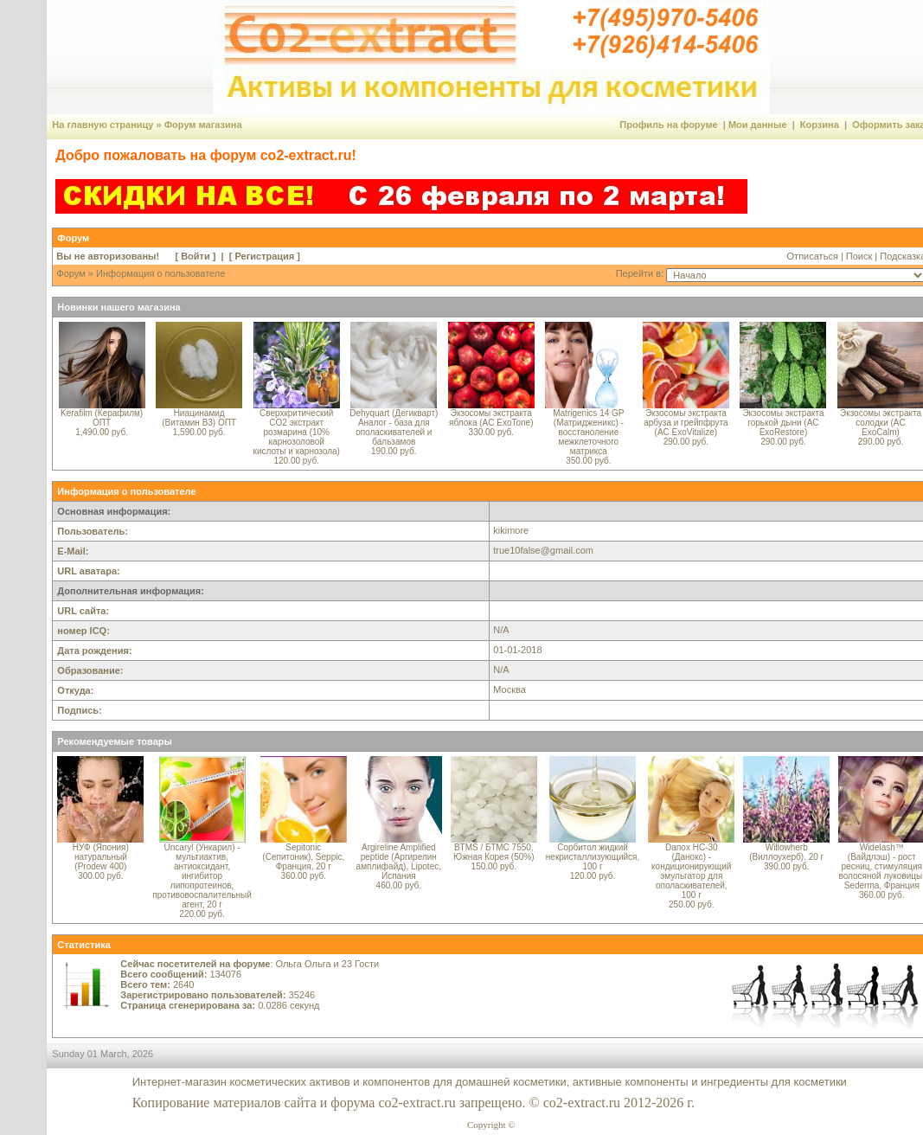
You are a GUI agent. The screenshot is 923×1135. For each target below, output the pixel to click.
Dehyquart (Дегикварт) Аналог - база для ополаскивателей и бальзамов (393, 427)
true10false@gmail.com (543, 550)
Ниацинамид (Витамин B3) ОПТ (199, 417)
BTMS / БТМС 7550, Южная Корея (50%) (493, 852)
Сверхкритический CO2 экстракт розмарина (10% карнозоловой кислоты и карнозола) (296, 432)
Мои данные (757, 124)
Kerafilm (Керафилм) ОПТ (102, 417)
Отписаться (812, 256)
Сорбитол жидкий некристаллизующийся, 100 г (592, 857)
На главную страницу (102, 124)
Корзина (819, 124)
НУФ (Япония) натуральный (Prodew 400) (101, 857)
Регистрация (264, 256)
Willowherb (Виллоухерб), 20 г (786, 852)
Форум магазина (203, 124)
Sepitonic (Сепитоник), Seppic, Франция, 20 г (303, 857)
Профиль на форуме (668, 124)
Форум (70, 273)
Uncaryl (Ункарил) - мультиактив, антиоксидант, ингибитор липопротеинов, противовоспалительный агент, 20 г (201, 876)
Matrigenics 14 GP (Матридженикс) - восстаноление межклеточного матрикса (588, 432)
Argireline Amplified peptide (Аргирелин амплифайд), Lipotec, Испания (398, 862)
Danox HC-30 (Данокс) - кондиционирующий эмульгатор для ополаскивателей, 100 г (691, 871)
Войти (195, 256)
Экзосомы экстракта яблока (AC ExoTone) (491, 417)
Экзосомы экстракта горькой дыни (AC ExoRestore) (783, 422)
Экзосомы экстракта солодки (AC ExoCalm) (880, 422)
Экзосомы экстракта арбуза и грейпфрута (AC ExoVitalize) (686, 422)
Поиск (859, 256)
